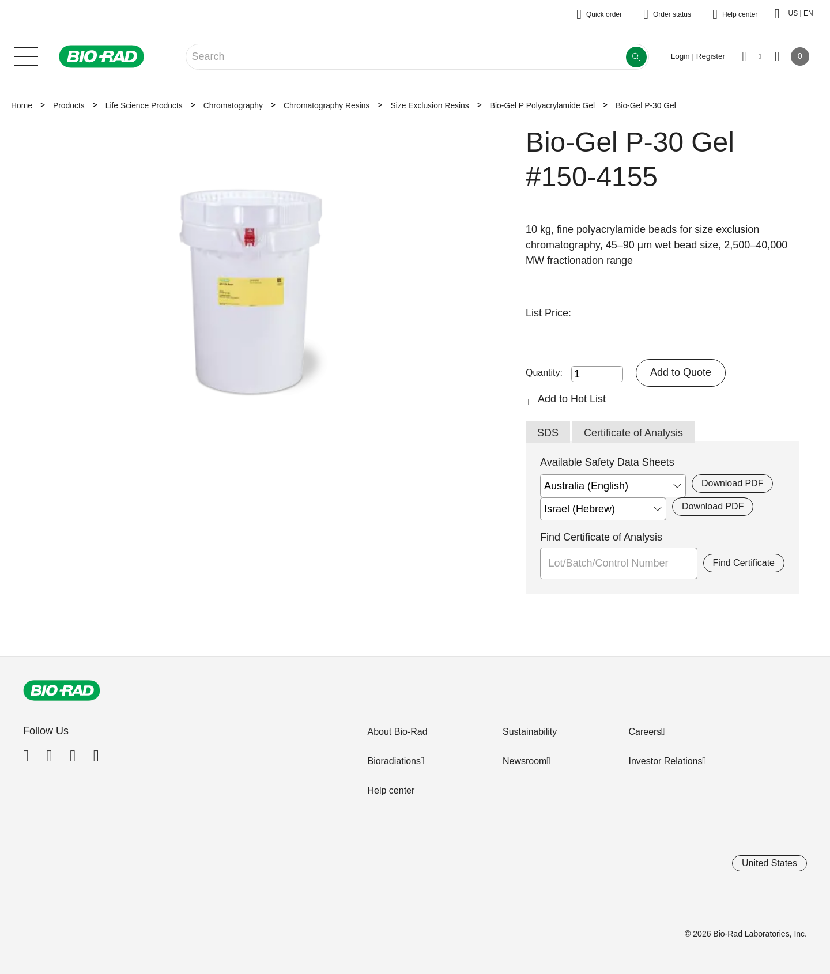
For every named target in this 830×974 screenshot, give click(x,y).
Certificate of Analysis (633, 433)
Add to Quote (680, 372)
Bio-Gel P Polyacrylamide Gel (542, 105)
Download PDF (732, 483)
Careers (644, 732)
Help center (390, 790)
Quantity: (544, 372)
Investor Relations (665, 761)
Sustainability (530, 732)
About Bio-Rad (397, 732)
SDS (548, 433)
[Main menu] (26, 55)
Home (21, 105)
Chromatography (233, 105)
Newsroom (524, 761)
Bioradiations (394, 761)
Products (69, 105)
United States (769, 863)
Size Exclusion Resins (429, 105)
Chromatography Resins (326, 105)
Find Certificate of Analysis (601, 537)
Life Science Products (144, 105)
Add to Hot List (572, 399)
